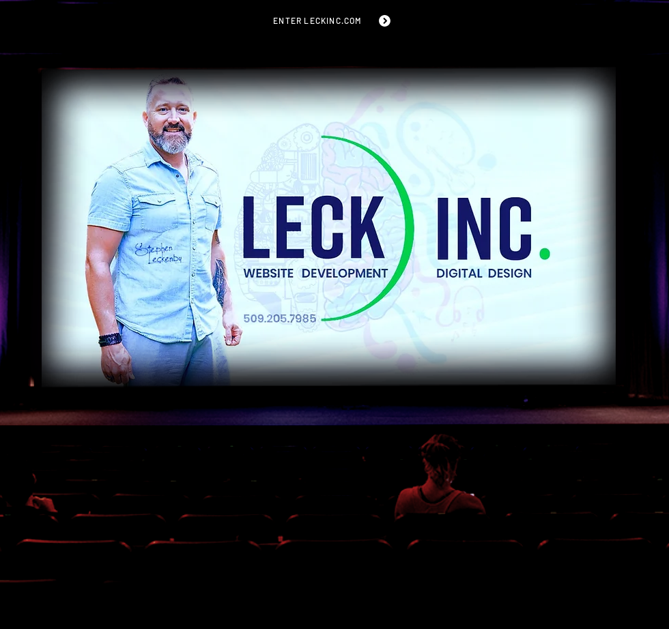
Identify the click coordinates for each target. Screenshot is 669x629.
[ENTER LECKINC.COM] (332, 20)
